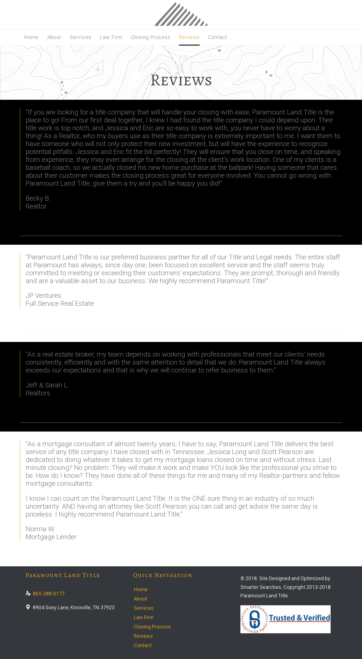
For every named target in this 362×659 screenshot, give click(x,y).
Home (141, 589)
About (140, 599)
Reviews (143, 636)
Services (144, 608)
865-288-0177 (44, 594)
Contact (143, 645)
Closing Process (152, 627)
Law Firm (144, 617)
